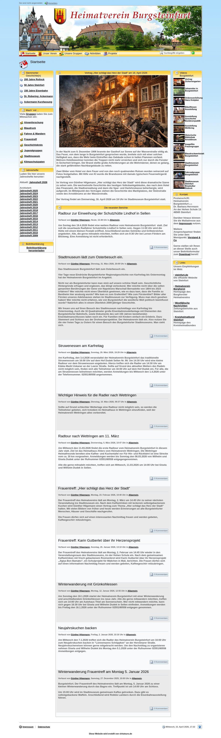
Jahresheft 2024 (29, 193)
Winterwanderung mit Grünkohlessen (87, 584)
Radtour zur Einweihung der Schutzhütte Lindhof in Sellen (104, 213)
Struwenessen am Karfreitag (80, 346)
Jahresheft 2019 (29, 207)
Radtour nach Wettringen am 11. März (88, 436)
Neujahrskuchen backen (77, 628)
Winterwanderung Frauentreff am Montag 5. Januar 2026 (103, 672)
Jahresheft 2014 (29, 221)
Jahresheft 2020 (29, 204)
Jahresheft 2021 (29, 201)
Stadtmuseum (32, 156)
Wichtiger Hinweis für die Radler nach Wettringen (97, 395)
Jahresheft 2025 (29, 190)
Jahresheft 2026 (38, 182)
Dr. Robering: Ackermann (38, 96)
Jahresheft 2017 (29, 213)
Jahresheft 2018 (29, 210)
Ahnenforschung (33, 122)
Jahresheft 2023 (29, 196)
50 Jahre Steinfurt (34, 85)
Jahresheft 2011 (29, 230)
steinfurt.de (181, 274)
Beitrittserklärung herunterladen (36, 249)
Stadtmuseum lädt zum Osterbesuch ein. (90, 257)
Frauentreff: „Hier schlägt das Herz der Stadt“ (94, 488)
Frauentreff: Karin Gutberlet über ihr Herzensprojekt (99, 540)
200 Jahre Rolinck (34, 79)
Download (184, 254)
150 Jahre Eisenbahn (36, 90)
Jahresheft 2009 (29, 235)
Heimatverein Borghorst (181, 287)
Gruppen (31, 114)
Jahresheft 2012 (29, 227)
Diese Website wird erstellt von (110, 734)
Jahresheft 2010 (29, 232)
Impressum (185, 223)
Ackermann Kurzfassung (38, 101)
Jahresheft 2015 (29, 218)
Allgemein (115, 220)
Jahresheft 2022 (29, 199)
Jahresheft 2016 (29, 216)
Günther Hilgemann (80, 220)
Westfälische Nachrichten (181, 304)
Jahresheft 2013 (29, 224)
